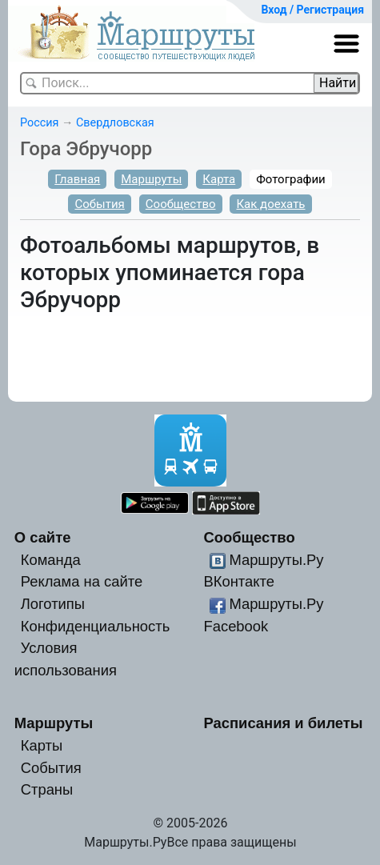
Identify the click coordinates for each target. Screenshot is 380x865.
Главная (77, 179)
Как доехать (270, 204)
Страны (47, 789)
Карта (218, 179)
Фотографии (291, 179)
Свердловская (115, 123)
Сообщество (181, 204)
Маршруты (151, 179)
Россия (39, 123)
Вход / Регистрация (312, 9)
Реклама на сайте (82, 581)
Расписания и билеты (282, 723)
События (99, 204)
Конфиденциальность (95, 626)
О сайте (42, 537)
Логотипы (53, 603)
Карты (41, 745)
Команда (51, 559)
